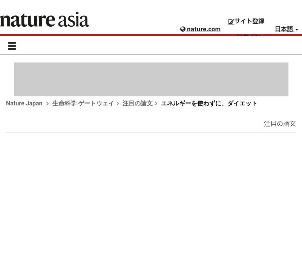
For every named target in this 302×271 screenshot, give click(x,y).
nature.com (200, 29)
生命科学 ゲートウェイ (83, 103)
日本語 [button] (286, 29)
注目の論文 (138, 103)
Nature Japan (24, 103)
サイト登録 (246, 21)
